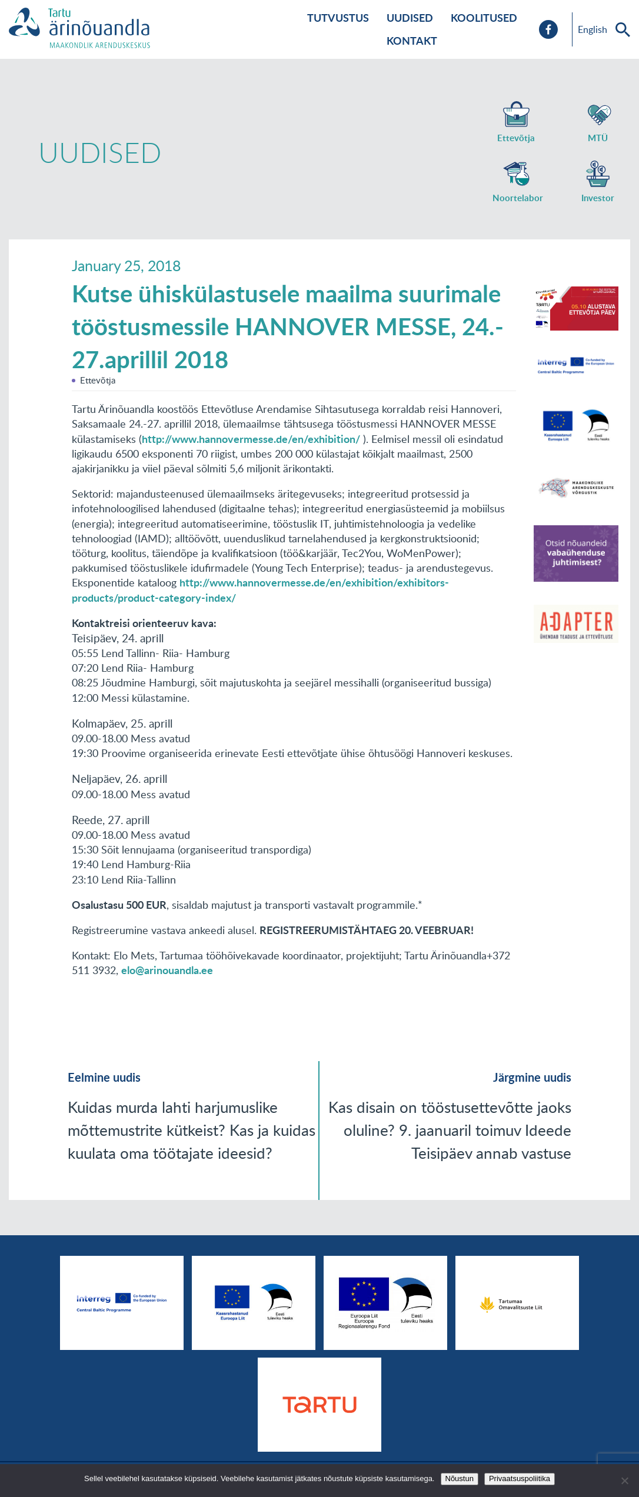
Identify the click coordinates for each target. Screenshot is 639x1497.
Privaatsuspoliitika (519, 1478)
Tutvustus (338, 17)
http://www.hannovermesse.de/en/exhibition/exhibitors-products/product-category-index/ (260, 590)
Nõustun (459, 1478)
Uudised (410, 17)
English (592, 29)
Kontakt (412, 40)
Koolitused (484, 17)
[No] (624, 1480)
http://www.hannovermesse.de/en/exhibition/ (251, 438)
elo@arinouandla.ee (167, 970)
